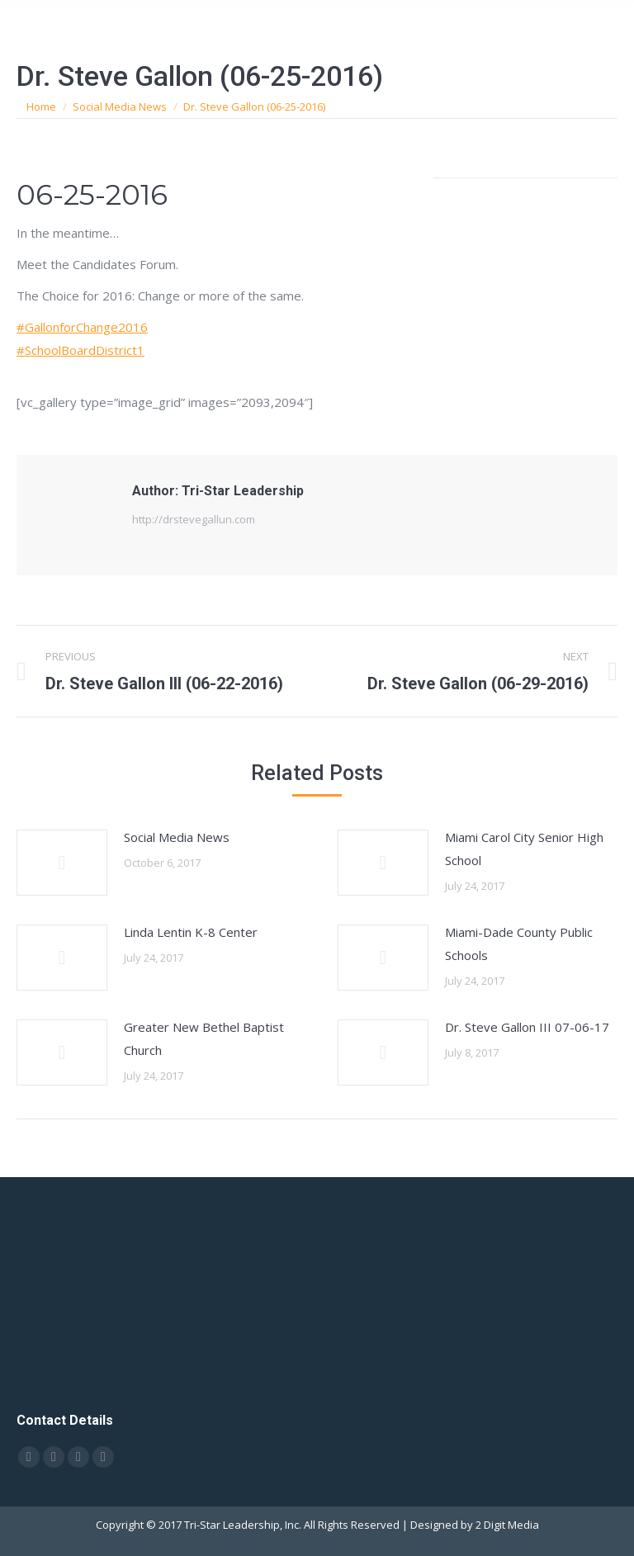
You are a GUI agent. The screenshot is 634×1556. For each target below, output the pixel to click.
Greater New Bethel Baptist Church (204, 1038)
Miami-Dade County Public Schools (519, 943)
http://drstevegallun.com (193, 519)
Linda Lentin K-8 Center (191, 932)
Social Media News (176, 837)
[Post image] (62, 863)
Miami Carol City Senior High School (524, 848)
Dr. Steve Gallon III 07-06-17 (527, 1027)
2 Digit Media (507, 1524)
